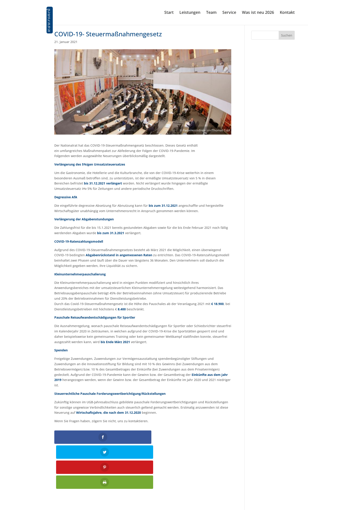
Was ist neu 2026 (258, 13)
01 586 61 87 (177, 482)
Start (169, 13)
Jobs (291, 494)
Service (229, 13)
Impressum (286, 482)
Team (211, 13)
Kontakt (287, 13)
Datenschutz (285, 488)
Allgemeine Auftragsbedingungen (269, 500)
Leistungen (189, 13)
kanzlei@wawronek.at (174, 491)
